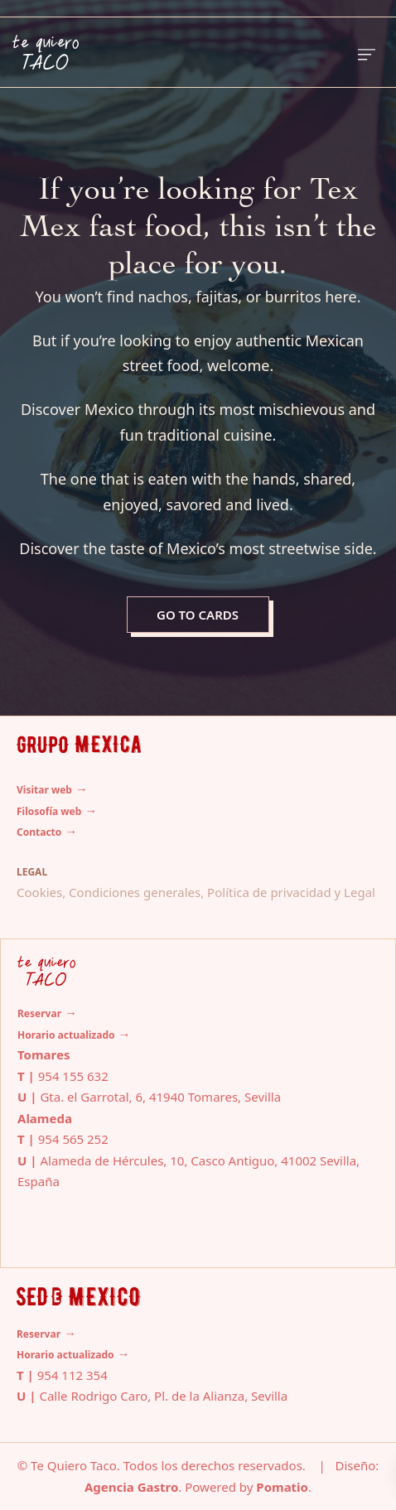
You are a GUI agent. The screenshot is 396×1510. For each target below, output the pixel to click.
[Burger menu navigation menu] (367, 52)
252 (96, 1139)
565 (73, 1139)
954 (50, 1139)
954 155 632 (73, 1076)
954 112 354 (72, 1375)
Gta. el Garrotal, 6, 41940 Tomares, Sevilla (160, 1096)
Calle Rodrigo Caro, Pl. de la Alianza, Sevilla (163, 1395)
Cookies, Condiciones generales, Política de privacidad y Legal (196, 892)
